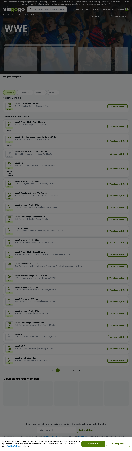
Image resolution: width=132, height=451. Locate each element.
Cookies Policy (13, 446)
